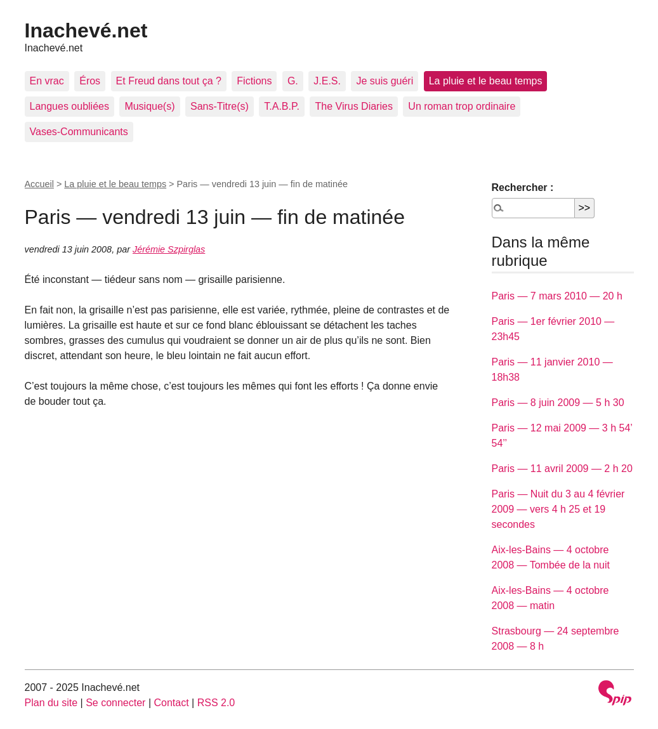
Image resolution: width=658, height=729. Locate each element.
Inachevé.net (86, 30)
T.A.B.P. (281, 106)
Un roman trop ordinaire (461, 106)
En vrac (47, 81)
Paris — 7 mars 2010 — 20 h (557, 296)
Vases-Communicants (79, 131)
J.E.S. (327, 81)
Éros (89, 81)
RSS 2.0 (216, 702)
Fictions (254, 81)
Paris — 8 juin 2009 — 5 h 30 (558, 402)
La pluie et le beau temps (486, 81)
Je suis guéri (384, 81)
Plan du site (51, 702)
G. (292, 81)
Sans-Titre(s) (219, 106)
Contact (171, 702)
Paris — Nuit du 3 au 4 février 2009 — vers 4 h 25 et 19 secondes (558, 509)
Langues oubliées (69, 106)
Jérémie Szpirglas (169, 249)
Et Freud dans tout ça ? (168, 81)
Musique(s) (149, 106)
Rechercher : (523, 187)
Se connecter (115, 702)
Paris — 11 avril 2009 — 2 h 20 (562, 468)
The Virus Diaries (353, 106)
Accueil (39, 184)
